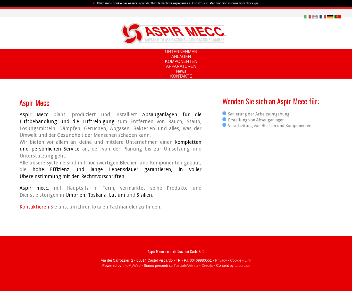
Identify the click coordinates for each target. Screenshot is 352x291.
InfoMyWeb (131, 265)
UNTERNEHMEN (181, 51)
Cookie (235, 260)
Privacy (221, 260)
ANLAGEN (181, 56)
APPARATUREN (181, 66)
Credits (207, 265)
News (181, 71)
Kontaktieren (35, 207)
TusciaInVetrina (186, 265)
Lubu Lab (241, 265)
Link (248, 260)
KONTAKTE (181, 76)
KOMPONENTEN (181, 61)
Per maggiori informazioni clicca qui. (234, 3)
